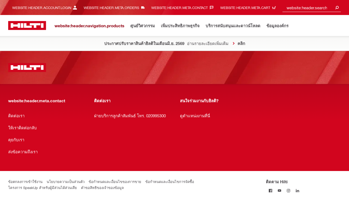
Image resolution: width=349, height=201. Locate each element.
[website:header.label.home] (27, 25)
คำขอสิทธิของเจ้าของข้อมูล (102, 187)
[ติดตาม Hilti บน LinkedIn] (297, 190)
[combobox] (311, 7)
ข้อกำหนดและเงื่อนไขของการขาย (115, 181)
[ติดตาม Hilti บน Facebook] (270, 190)
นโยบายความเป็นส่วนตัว (66, 181)
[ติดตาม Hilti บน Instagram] (288, 190)
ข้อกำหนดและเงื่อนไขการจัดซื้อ (169, 181)
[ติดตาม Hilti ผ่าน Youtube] (279, 190)
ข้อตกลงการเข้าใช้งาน (25, 181)
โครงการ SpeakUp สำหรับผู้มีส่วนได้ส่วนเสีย (42, 187)
